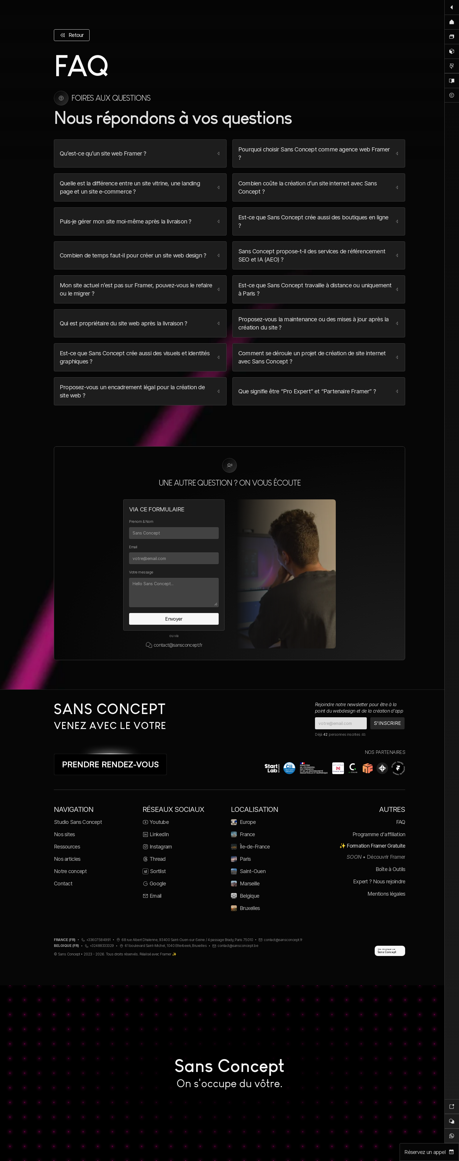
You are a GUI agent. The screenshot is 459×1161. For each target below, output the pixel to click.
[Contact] (451, 1121)
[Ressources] (451, 51)
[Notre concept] (451, 95)
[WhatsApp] (451, 1135)
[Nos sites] (451, 36)
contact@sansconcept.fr (178, 645)
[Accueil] (451, 22)
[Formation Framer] (451, 66)
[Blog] (451, 80)
